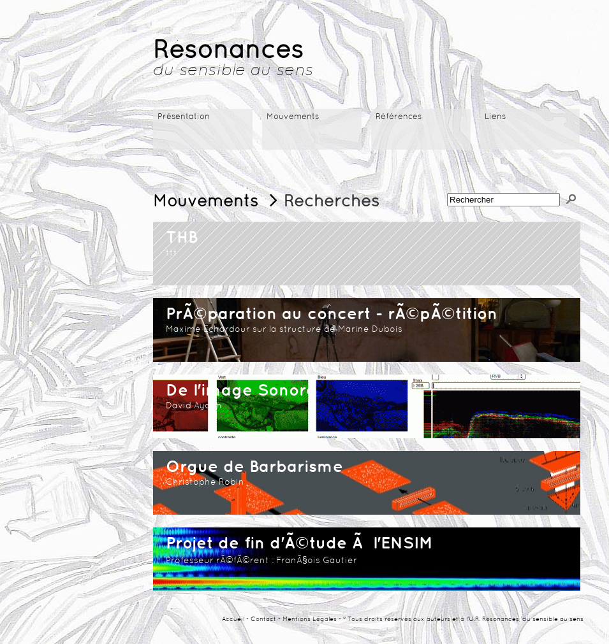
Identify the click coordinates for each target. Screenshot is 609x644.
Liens (495, 117)
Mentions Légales (309, 619)
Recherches (331, 202)
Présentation (184, 117)
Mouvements (293, 117)
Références (399, 117)
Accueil (233, 619)
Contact (263, 619)
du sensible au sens (233, 71)
